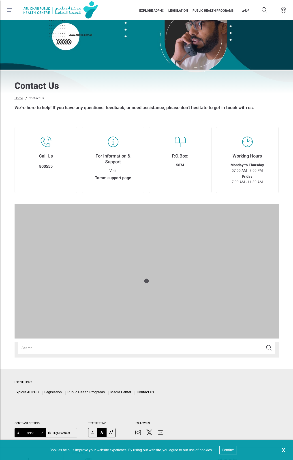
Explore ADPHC (151, 10)
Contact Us (36, 98)
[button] (269, 348)
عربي (245, 10)
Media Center (120, 392)
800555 (46, 166)
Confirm (228, 450)
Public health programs (213, 10)
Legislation (178, 10)
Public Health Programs (86, 392)
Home (19, 98)
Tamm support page (113, 177)
